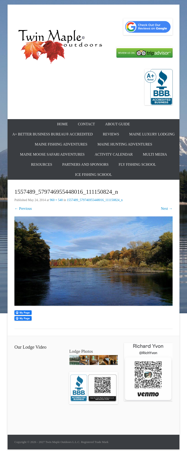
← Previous (23, 208)
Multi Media (155, 154)
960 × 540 (56, 200)
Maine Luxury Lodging (152, 134)
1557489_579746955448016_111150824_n (95, 200)
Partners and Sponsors (85, 164)
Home (62, 124)
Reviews (111, 134)
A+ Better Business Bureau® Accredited (52, 134)
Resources (41, 164)
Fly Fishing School (137, 164)
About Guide (117, 124)
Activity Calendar (114, 154)
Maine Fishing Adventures (61, 144)
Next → (167, 208)
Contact (86, 124)
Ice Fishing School (93, 175)
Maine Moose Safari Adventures (52, 154)
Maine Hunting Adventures (124, 144)
